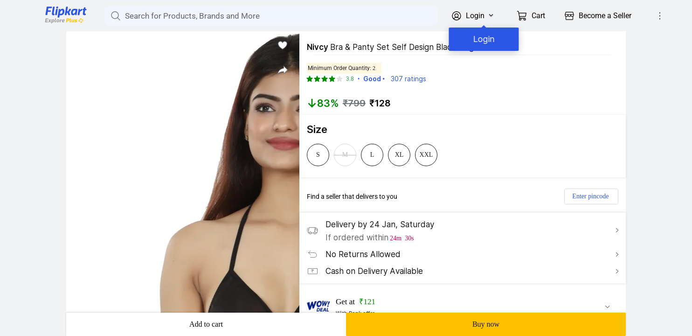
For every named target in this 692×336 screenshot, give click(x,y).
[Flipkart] (50, 22)
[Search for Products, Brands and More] (114, 16)
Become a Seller (605, 15)
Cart (538, 15)
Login (481, 39)
